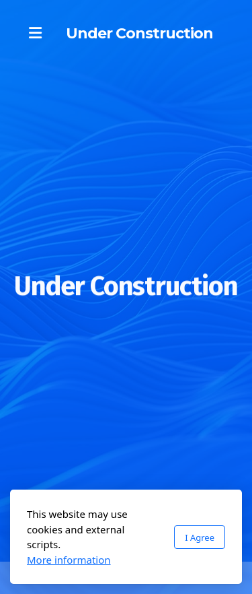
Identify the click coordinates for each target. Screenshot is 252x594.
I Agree (199, 537)
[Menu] (35, 34)
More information (69, 559)
